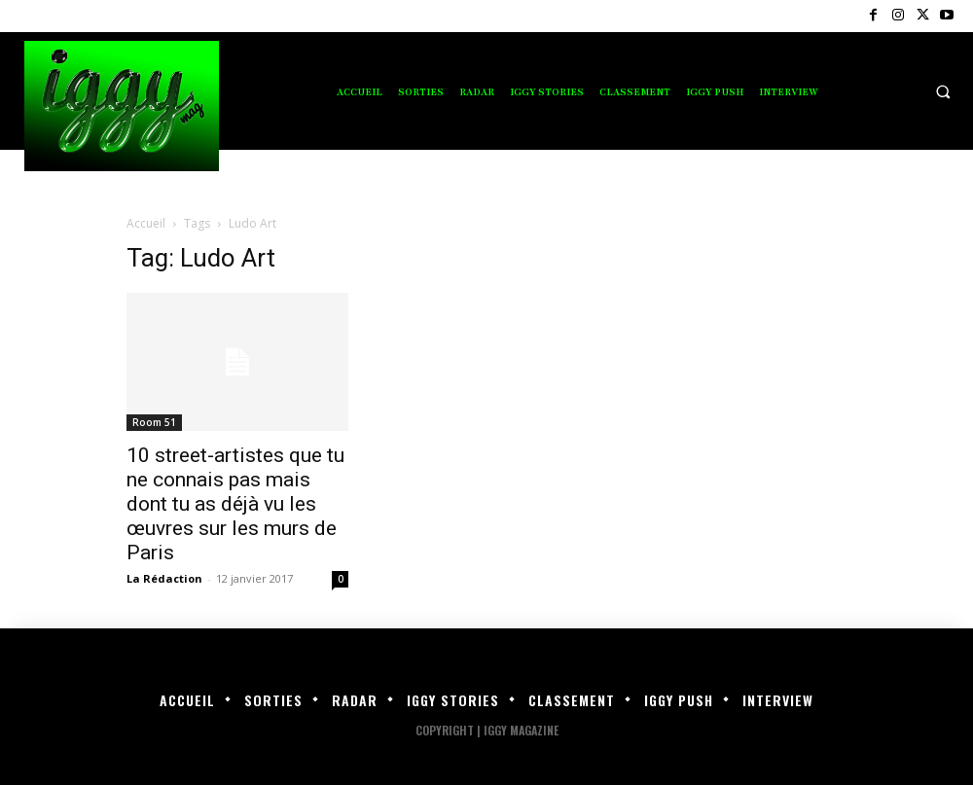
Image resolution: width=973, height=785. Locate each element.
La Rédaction (164, 578)
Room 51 (154, 422)
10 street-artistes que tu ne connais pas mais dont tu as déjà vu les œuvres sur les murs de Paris (235, 504)
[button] (942, 91)
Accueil (145, 223)
